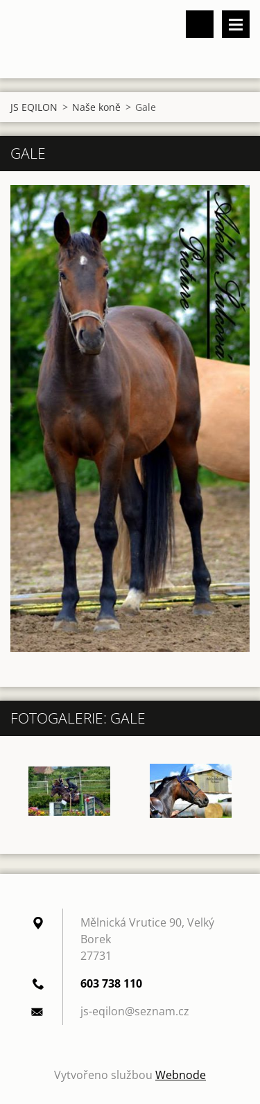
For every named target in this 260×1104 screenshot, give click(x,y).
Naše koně (96, 107)
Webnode (180, 1075)
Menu (236, 24)
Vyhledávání (200, 24)
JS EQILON (34, 107)
